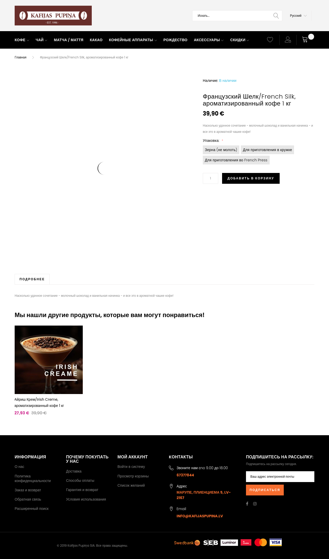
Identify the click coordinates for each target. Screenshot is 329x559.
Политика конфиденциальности (33, 478)
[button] (298, 16)
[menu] (136, 40)
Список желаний (131, 485)
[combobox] (237, 15)
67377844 (185, 475)
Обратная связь (28, 499)
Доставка (73, 471)
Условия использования (86, 499)
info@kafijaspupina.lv (200, 516)
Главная (20, 57)
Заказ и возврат (28, 490)
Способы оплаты (80, 480)
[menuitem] (22, 40)
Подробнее (32, 279)
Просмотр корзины (133, 476)
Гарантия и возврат (82, 489)
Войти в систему (131, 466)
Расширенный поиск (32, 508)
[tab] (32, 279)
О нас (19, 466)
